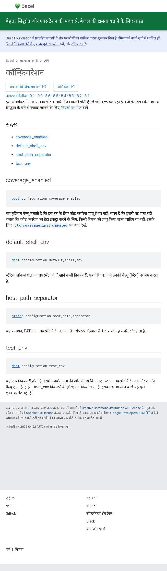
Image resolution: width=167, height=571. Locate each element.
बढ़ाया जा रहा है (29, 60)
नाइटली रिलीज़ (16, 96)
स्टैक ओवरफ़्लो (95, 529)
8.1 (87, 96)
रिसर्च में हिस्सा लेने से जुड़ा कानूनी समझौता (33, 44)
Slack (90, 521)
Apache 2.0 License (39, 413)
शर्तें (8, 549)
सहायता (91, 506)
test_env (23, 163)
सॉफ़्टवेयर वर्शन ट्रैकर (99, 513)
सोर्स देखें (66, 86)
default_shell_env (31, 146)
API (46, 60)
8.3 (71, 96)
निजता (19, 549)
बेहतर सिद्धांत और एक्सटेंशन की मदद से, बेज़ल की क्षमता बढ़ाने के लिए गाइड (74, 21)
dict (16, 260)
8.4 (63, 96)
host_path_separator (33, 154)
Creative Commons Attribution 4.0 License (111, 408)
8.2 (79, 96)
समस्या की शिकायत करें (28, 86)
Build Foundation (19, 38)
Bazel (10, 60)
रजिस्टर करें (78, 44)
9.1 (32, 96)
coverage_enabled (32, 137)
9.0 (40, 96)
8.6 (47, 96)
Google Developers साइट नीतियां (131, 413)
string (18, 316)
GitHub (11, 513)
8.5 (55, 96)
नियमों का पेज (71, 107)
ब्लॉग (9, 506)
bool (16, 198)
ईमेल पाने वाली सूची (130, 38)
